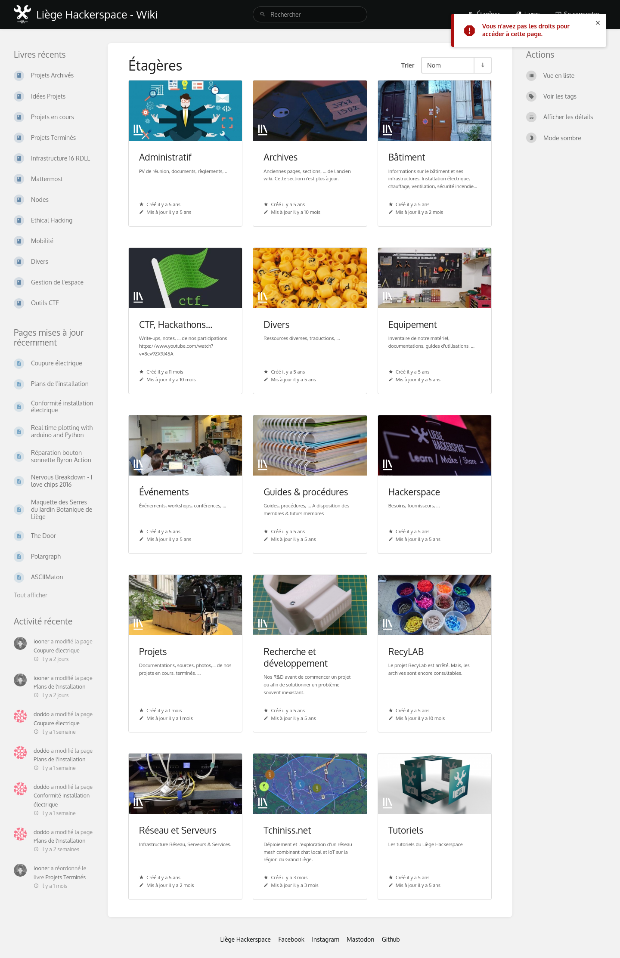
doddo (42, 714)
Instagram (325, 939)
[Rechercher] (263, 14)
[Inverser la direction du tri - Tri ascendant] (482, 65)
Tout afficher (30, 595)
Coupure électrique (57, 650)
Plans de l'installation (59, 686)
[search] (310, 14)
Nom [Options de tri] (434, 65)
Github (391, 939)
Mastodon (360, 939)
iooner (42, 641)
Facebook (291, 939)
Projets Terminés (65, 877)
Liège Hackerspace (245, 939)
